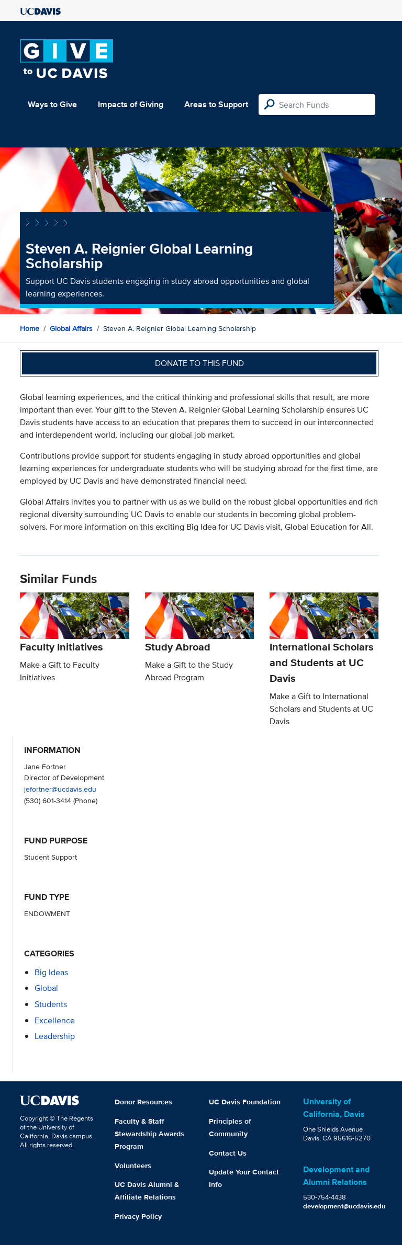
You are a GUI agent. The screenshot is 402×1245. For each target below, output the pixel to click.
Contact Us (228, 1153)
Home (29, 328)
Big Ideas (51, 972)
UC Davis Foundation (245, 1101)
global (46, 988)
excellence (55, 1020)
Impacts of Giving (130, 104)
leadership (55, 1036)
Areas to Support (216, 104)
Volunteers (133, 1165)
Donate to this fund (199, 363)
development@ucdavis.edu (344, 1206)
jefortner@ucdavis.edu (60, 788)
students (51, 1004)
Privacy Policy (138, 1216)
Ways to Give (52, 104)
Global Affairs (71, 328)
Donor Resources (143, 1101)
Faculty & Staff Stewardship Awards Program (149, 1133)
